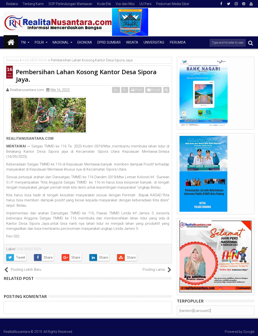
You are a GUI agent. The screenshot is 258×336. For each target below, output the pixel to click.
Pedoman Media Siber (172, 4)
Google (248, 332)
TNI (23, 42)
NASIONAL (61, 42)
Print (136, 90)
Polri (39, 42)
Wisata (132, 42)
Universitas (154, 42)
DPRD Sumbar (109, 42)
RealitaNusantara (17, 332)
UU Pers (145, 4)
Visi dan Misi (125, 4)
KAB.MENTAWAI (29, 249)
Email (153, 90)
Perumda (178, 42)
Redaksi (12, 4)
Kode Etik (104, 4)
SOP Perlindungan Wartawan (70, 4)
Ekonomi (84, 42)
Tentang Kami (33, 4)
